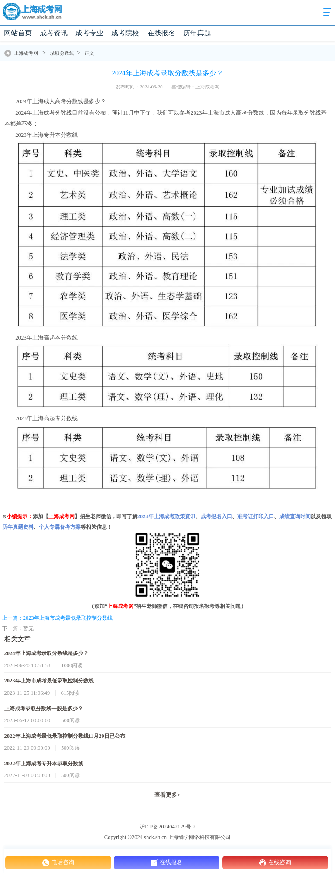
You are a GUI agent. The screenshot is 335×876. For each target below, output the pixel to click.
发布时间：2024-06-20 (139, 86)
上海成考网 (26, 53)
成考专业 (89, 33)
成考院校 (125, 33)
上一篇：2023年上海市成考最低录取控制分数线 (57, 618)
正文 (89, 53)
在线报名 (161, 33)
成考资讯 (54, 33)
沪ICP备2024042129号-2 (167, 827)
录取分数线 (62, 53)
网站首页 (18, 33)
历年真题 (197, 33)
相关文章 (17, 638)
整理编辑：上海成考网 (195, 86)
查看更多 (167, 795)
